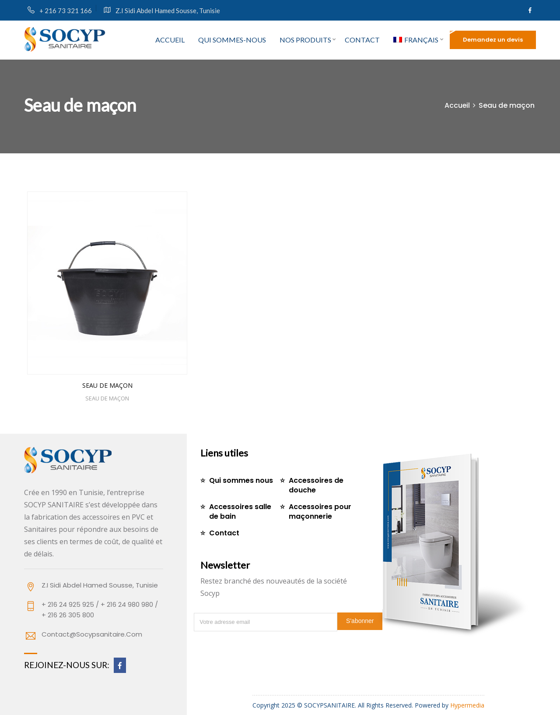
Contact (362, 39)
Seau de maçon (107, 385)
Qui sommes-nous (232, 39)
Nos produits (305, 39)
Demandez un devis (493, 39)
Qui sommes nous (241, 480)
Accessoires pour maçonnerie (320, 511)
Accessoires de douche (316, 485)
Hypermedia (467, 705)
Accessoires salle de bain (240, 511)
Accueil (170, 39)
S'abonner (360, 620)
